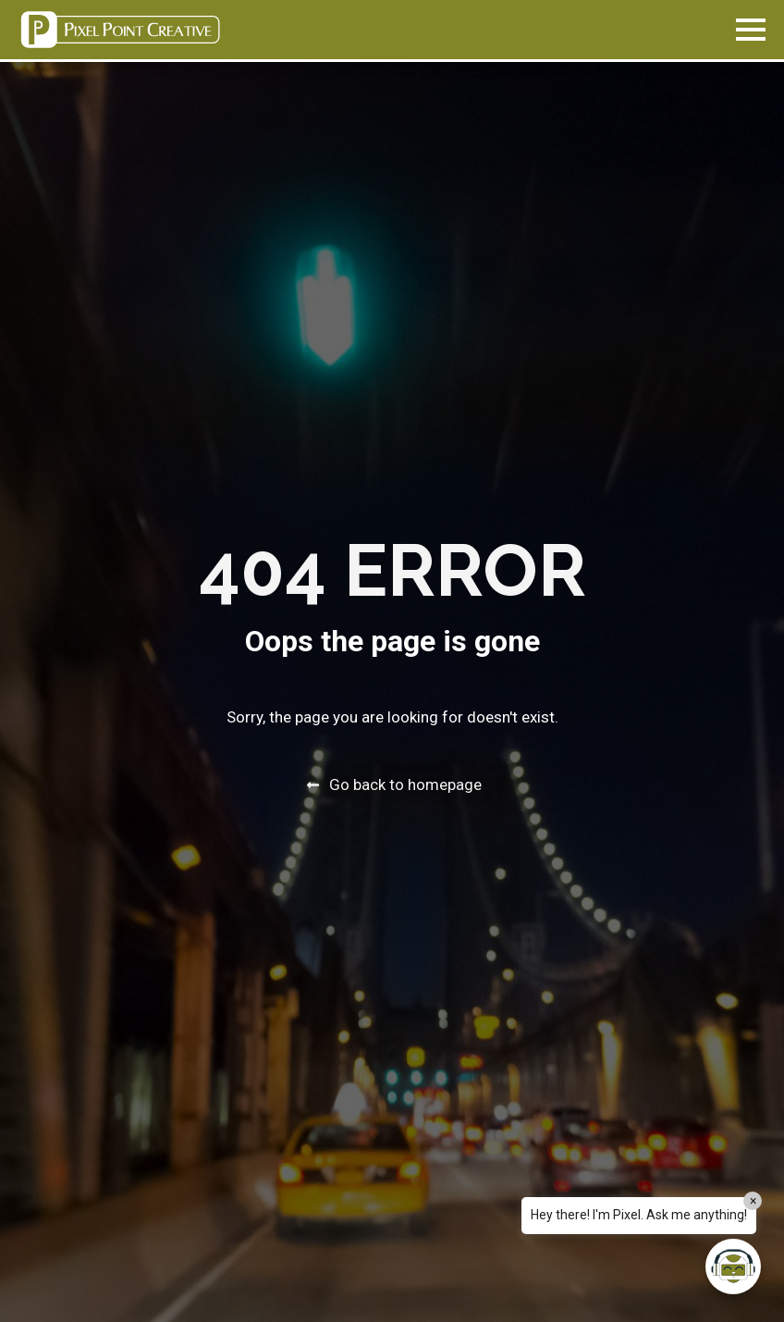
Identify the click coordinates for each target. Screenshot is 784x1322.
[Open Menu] (751, 29)
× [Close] (753, 1200)
